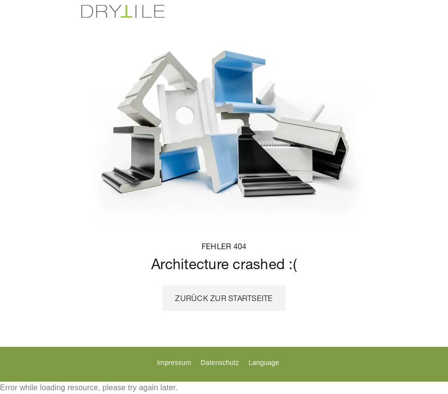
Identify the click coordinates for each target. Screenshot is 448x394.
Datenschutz (220, 362)
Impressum (174, 362)
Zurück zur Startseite (224, 298)
